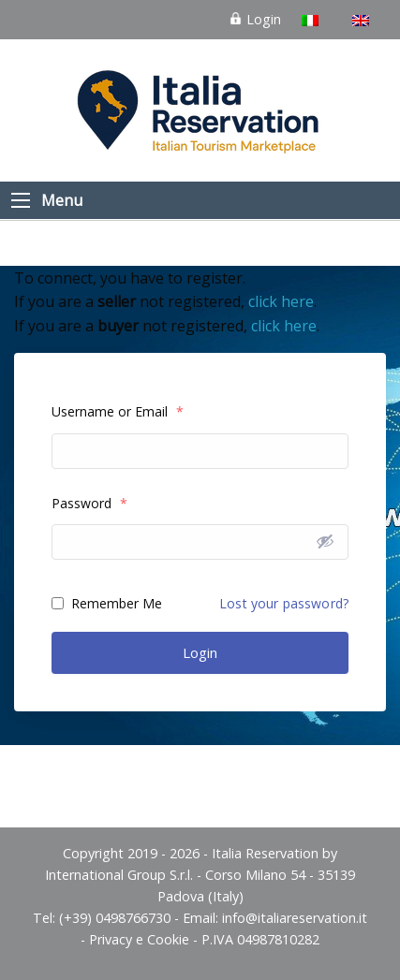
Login (255, 19)
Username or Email (118, 411)
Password (89, 503)
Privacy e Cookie (139, 939)
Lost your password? (283, 603)
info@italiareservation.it (294, 918)
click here (281, 301)
